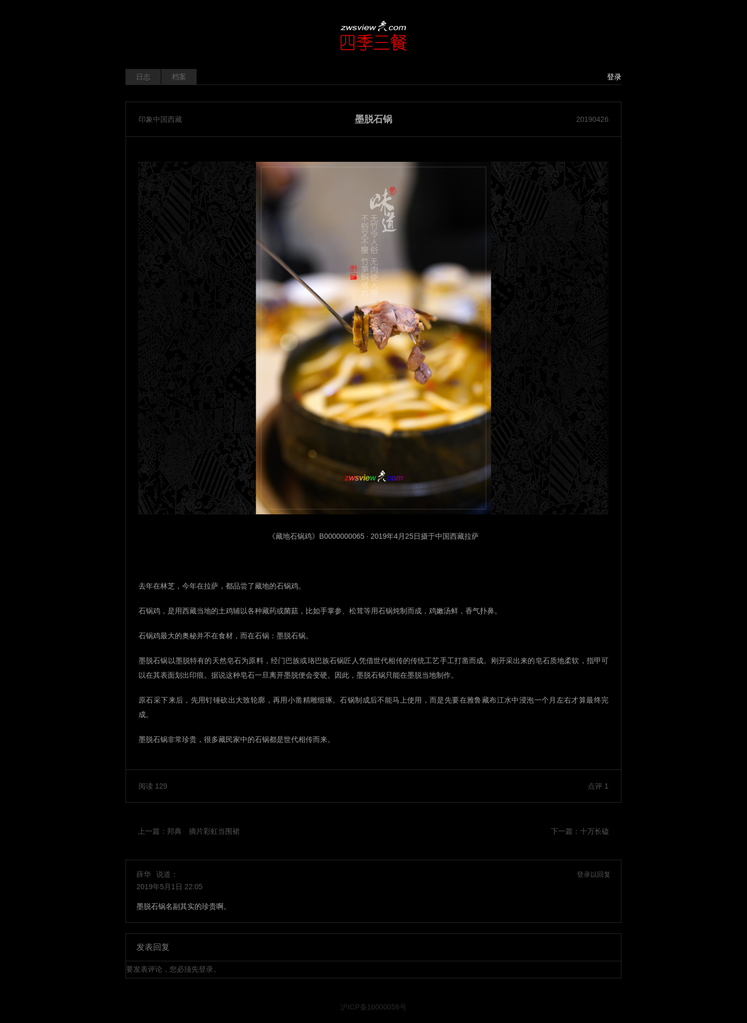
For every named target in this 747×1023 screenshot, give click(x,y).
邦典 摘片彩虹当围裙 (203, 831)
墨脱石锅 (373, 119)
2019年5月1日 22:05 (169, 886)
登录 (614, 77)
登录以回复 (594, 874)
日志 (143, 77)
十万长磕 (594, 831)
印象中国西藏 (160, 119)
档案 (179, 77)
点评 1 (598, 786)
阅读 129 (153, 786)
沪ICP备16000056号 (373, 1007)
